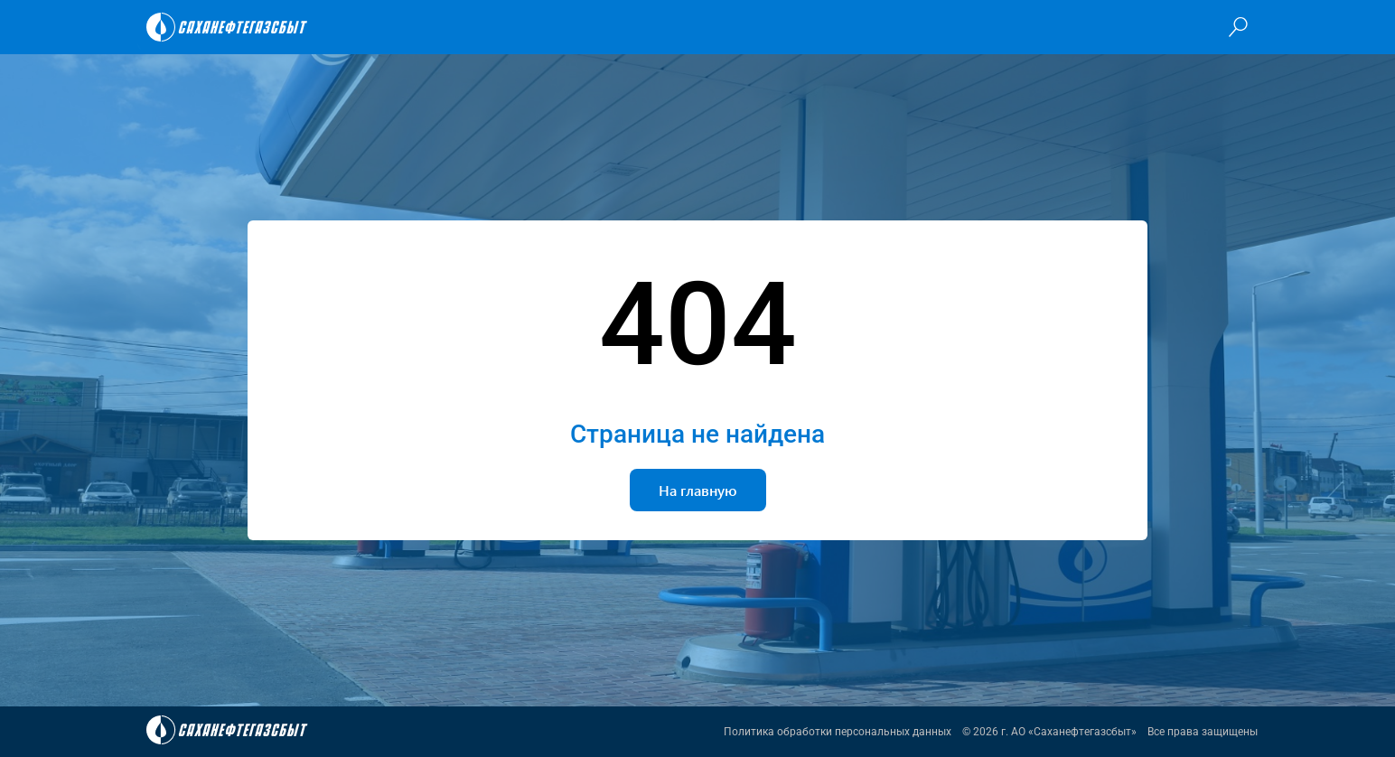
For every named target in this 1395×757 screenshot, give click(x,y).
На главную (698, 490)
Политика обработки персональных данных (837, 731)
